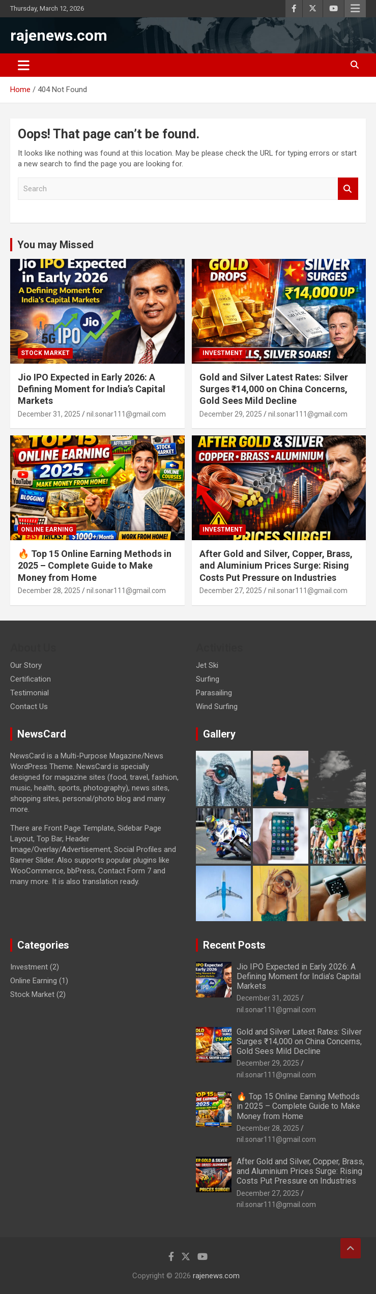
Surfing (207, 679)
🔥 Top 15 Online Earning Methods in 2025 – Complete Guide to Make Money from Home (94, 565)
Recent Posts (234, 945)
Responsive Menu (355, 8)
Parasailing (214, 692)
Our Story (26, 665)
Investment (223, 353)
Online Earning (47, 529)
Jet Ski (207, 665)
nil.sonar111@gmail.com (126, 414)
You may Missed (55, 245)
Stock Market (45, 353)
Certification (30, 679)
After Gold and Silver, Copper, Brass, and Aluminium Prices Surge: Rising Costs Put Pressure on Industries (276, 565)
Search (348, 189)
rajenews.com (58, 35)
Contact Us (29, 706)
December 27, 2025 (230, 590)
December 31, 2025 (49, 414)
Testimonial (29, 692)
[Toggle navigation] (23, 65)
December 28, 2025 (49, 590)
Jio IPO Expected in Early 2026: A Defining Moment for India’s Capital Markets (91, 389)
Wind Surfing (217, 706)
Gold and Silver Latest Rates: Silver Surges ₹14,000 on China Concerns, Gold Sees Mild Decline (273, 389)
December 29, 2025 (230, 414)
